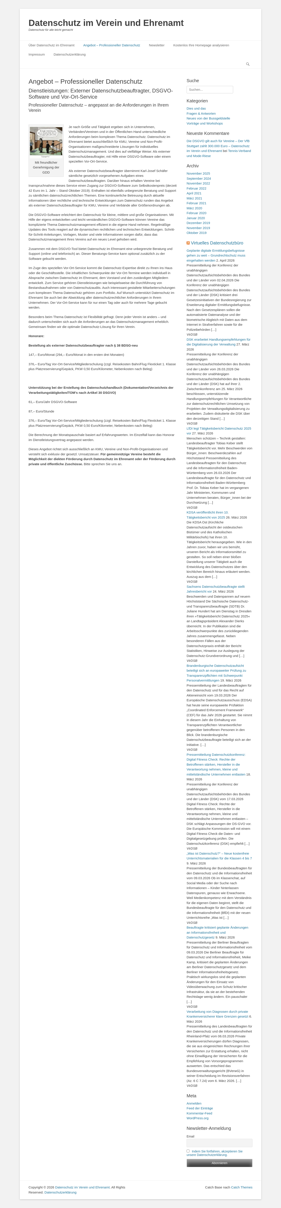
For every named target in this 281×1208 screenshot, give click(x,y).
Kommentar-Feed (199, 1113)
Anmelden (194, 1103)
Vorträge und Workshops (205, 123)
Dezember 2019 (198, 223)
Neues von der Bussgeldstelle (208, 118)
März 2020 (194, 208)
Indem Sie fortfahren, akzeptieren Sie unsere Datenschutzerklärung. (215, 1153)
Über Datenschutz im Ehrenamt (51, 45)
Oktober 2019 (197, 233)
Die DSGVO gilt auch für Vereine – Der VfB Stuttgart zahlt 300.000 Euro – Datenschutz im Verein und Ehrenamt (218, 146)
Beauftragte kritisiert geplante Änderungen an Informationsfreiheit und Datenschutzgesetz (217, 932)
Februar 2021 (196, 203)
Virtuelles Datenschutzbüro (217, 243)
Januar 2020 (196, 218)
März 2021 (194, 198)
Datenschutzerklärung (70, 54)
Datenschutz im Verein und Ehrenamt (106, 23)
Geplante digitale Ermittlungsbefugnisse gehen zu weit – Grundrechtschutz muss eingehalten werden (216, 255)
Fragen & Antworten (201, 113)
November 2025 (198, 173)
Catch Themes (241, 1187)
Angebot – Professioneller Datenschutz (111, 45)
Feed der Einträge (200, 1108)
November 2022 (198, 183)
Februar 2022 (196, 188)
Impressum (37, 54)
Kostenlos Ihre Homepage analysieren (201, 45)
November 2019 (198, 228)
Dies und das (196, 108)
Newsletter (157, 45)
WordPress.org (198, 1118)
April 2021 (194, 193)
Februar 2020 (196, 213)
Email (190, 1136)
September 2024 (199, 178)
